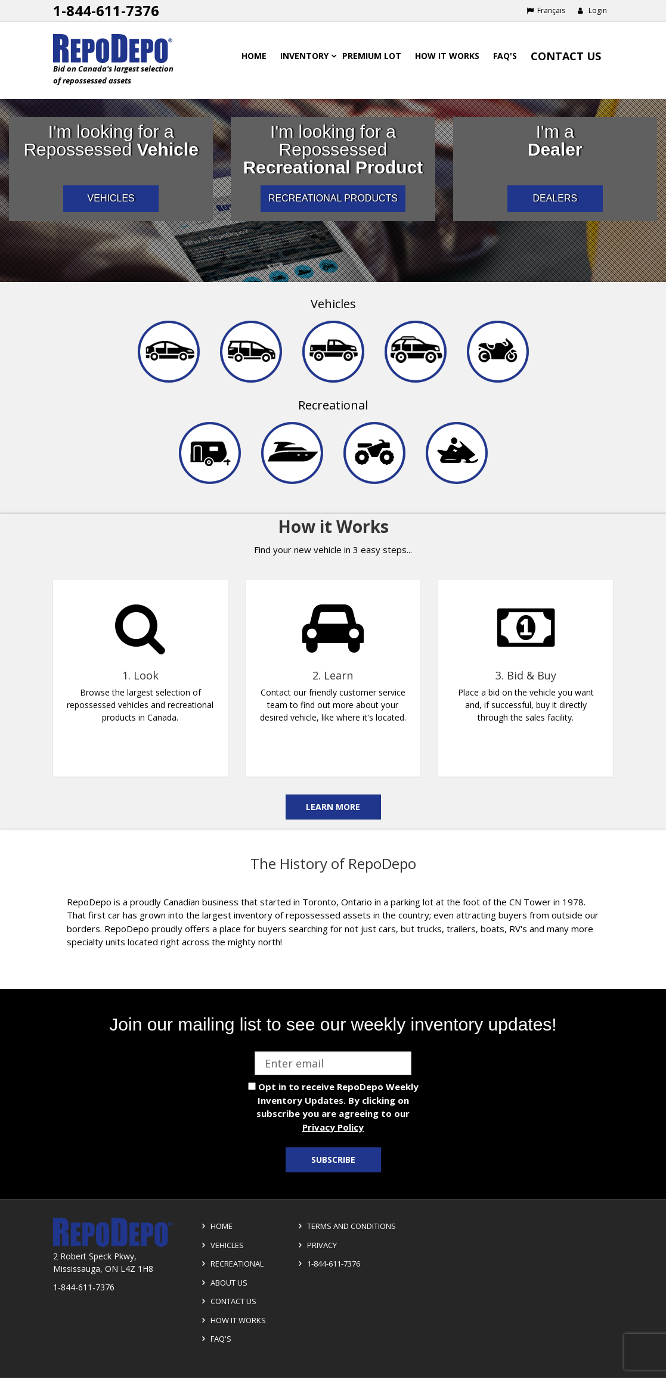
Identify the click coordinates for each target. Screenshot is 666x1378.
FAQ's (505, 55)
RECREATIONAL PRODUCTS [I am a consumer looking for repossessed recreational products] (333, 198)
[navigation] (333, 398)
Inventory (304, 55)
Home (254, 55)
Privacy (316, 1245)
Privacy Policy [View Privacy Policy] (333, 1127)
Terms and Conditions (345, 1226)
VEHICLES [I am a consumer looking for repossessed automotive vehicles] (111, 198)
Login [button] (592, 10)
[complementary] (333, 671)
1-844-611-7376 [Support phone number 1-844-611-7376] (106, 10)
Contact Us (566, 56)
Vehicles (333, 304)
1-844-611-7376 (327, 1263)
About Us (222, 1282)
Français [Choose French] (545, 10)
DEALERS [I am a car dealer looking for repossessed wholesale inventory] (554, 198)
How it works (447, 55)
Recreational (333, 405)
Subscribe (333, 1159)
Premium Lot (371, 55)
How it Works (232, 1320)
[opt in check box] (252, 1086)
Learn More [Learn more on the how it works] (333, 806)
